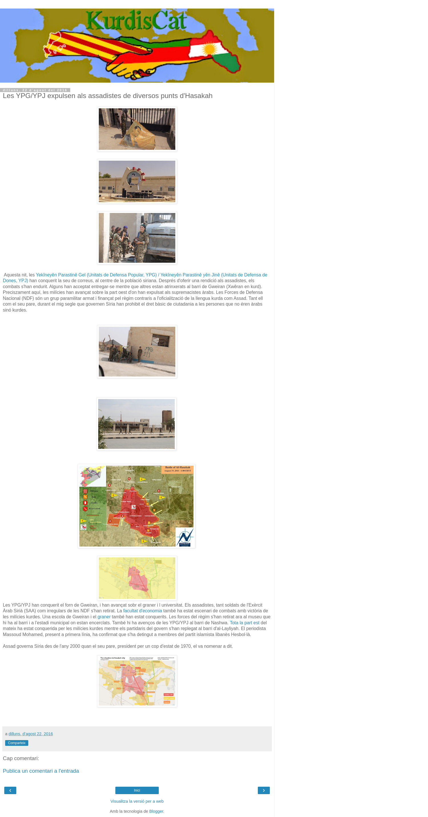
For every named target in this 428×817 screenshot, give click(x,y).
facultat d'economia (142, 610)
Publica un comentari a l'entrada (41, 771)
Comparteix (16, 743)
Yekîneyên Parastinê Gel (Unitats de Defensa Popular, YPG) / (98, 274)
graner (104, 616)
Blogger (156, 811)
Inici (137, 790)
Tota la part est (245, 622)
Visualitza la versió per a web (137, 801)
